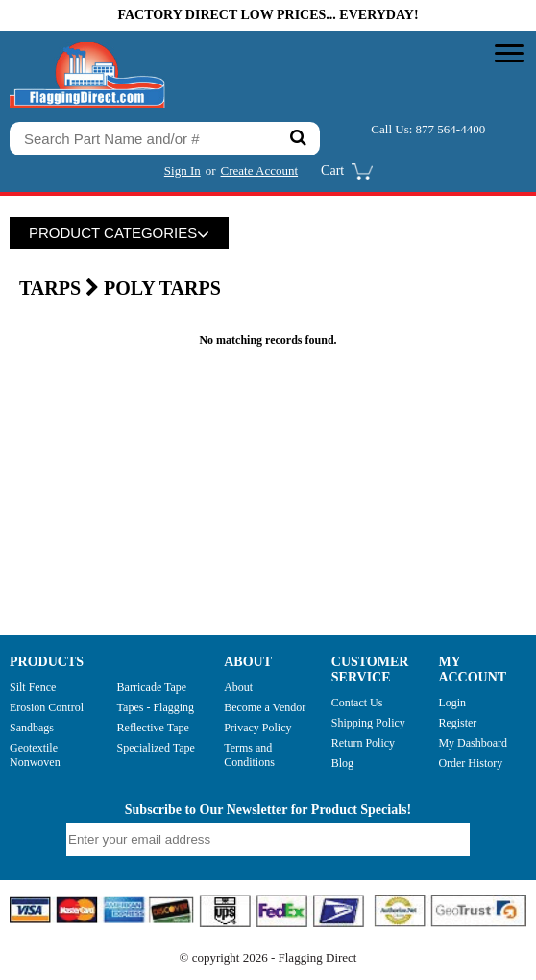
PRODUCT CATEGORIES (119, 233)
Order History (470, 763)
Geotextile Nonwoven (35, 755)
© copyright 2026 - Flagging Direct (268, 957)
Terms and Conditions (249, 755)
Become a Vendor (264, 707)
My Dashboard (472, 743)
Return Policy (363, 743)
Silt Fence (33, 687)
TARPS (61, 288)
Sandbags (32, 727)
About (238, 687)
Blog (342, 763)
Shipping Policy (368, 722)
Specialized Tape (156, 747)
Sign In (182, 170)
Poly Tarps (162, 288)
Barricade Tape (152, 687)
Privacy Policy (257, 727)
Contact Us (357, 702)
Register (457, 722)
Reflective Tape (153, 727)
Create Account (260, 170)
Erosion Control (47, 707)
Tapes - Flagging (155, 707)
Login (452, 702)
